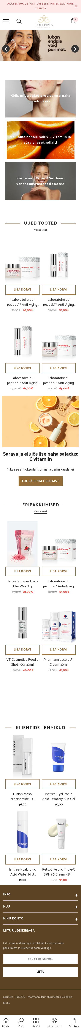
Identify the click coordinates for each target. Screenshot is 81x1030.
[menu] (6, 21)
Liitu (41, 971)
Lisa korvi (22, 289)
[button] (21, 1023)
